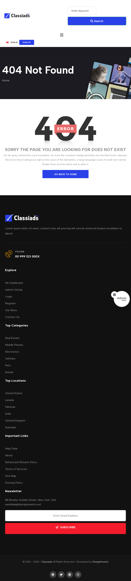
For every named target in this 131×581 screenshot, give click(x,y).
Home (5, 80)
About (9, 455)
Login (8, 296)
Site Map (10, 475)
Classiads (46, 561)
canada (9, 400)
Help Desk (11, 448)
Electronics (12, 351)
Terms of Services (16, 469)
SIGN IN (12, 42)
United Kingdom (15, 420)
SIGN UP (27, 42)
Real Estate (12, 338)
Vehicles (10, 358)
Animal (9, 372)
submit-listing (13, 289)
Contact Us (12, 317)
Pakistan (10, 406)
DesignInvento (100, 561)
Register (10, 303)
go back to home (65, 174)
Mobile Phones (14, 344)
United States (13, 393)
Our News (11, 310)
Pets (8, 365)
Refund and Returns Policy (21, 462)
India (8, 413)
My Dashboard (14, 282)
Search (96, 21)
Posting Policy (14, 482)
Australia (10, 427)
